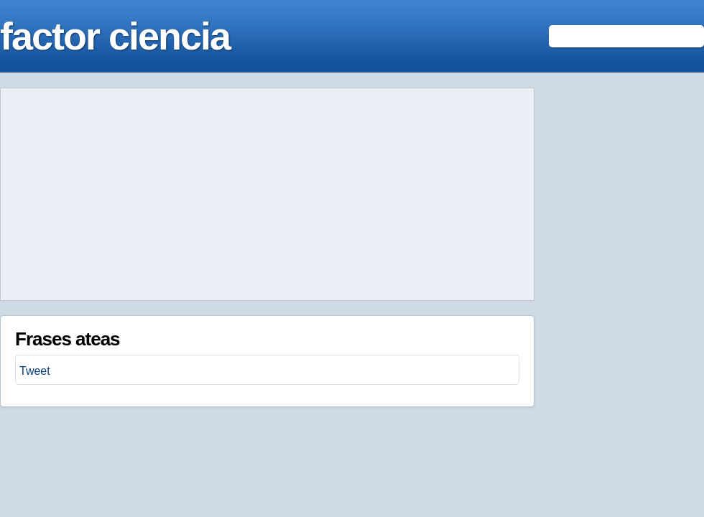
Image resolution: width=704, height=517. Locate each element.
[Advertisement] (267, 194)
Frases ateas (67, 339)
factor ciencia (115, 35)
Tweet (34, 371)
